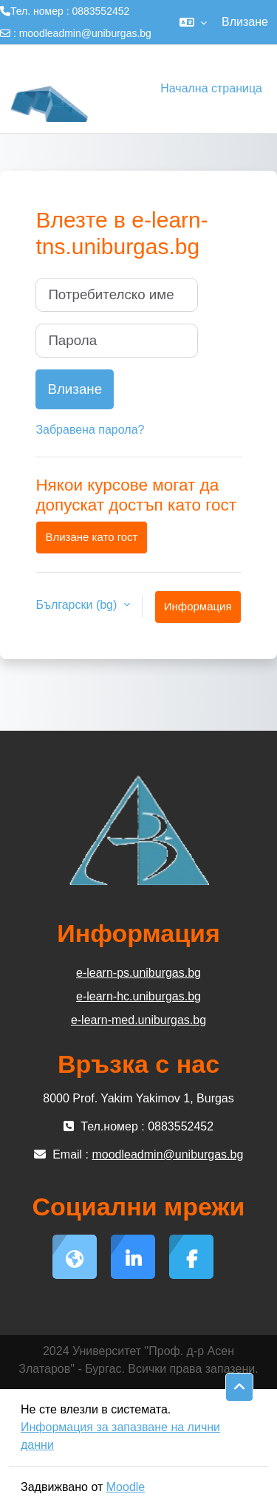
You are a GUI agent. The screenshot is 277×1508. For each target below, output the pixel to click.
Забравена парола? (89, 429)
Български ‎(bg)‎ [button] (77, 604)
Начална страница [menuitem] (211, 88)
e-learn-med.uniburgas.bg (138, 1020)
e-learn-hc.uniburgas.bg (138, 996)
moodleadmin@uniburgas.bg (85, 33)
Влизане (245, 22)
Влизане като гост (91, 536)
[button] (193, 22)
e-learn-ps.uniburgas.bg (138, 972)
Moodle (125, 1487)
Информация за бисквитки (198, 612)
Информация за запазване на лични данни (120, 1436)
